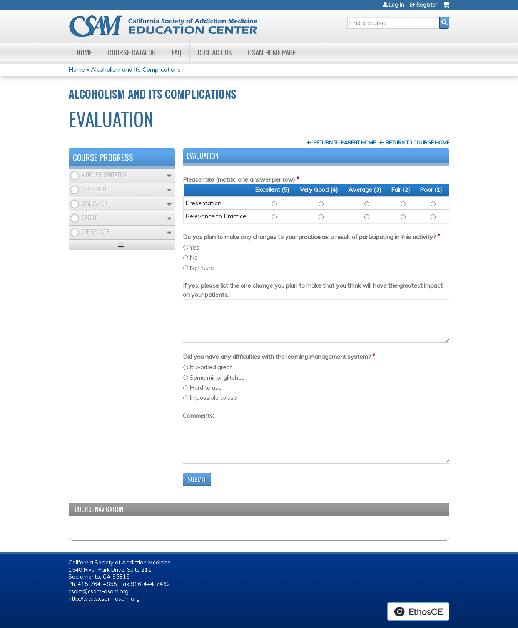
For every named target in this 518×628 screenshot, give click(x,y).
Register (426, 4)
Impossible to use (213, 397)
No (194, 257)
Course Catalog (132, 52)
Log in (396, 4)
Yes (194, 247)
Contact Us (214, 52)
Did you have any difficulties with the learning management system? (277, 356)
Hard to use (206, 387)
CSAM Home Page (272, 52)
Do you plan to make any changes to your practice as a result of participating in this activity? (309, 237)
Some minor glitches (217, 377)
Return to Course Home (417, 142)
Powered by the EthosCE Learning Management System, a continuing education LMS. (418, 611)
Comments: (198, 415)
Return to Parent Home (344, 142)
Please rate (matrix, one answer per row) (239, 179)
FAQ (177, 52)
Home (84, 52)
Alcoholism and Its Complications (136, 69)
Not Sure (202, 267)
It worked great (211, 367)
